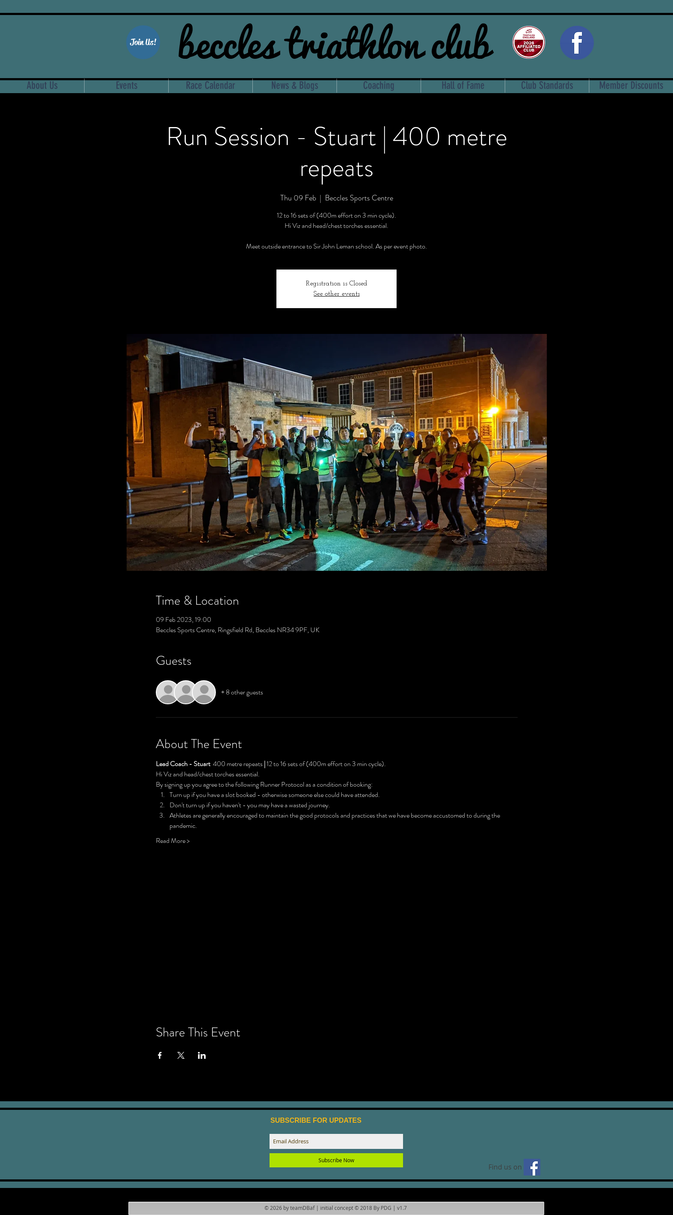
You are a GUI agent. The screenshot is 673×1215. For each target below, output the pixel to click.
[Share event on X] (181, 1055)
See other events (337, 294)
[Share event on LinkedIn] (202, 1055)
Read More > (173, 840)
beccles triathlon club (333, 41)
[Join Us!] (143, 42)
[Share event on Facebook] (160, 1055)
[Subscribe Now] (336, 1160)
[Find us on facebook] (532, 1167)
